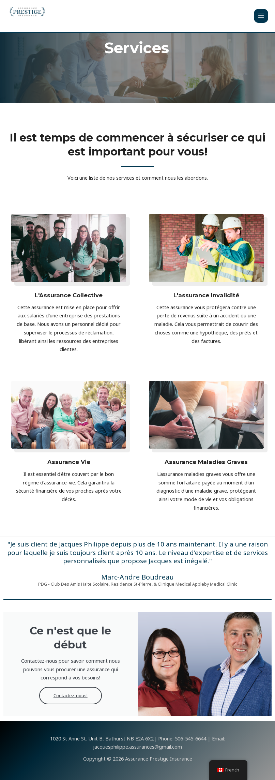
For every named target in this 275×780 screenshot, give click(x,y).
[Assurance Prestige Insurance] (27, 12)
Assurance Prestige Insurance (60, 22)
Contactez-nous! (70, 696)
